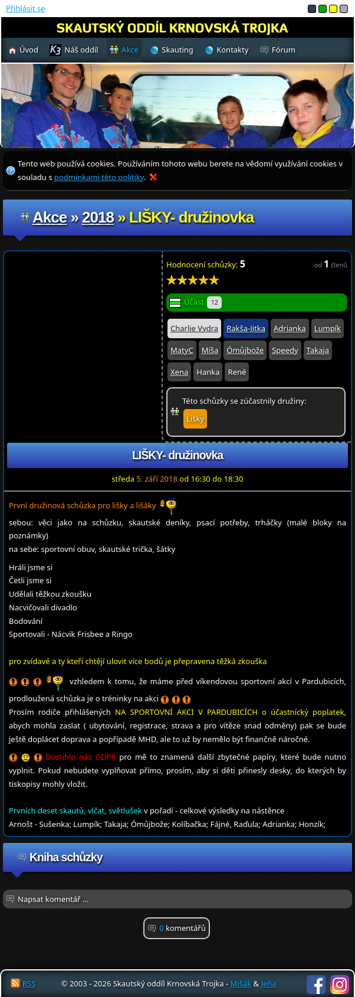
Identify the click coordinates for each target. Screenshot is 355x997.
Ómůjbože (245, 350)
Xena (179, 372)
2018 (98, 217)
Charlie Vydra (194, 328)
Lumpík (327, 328)
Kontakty (232, 49)
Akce (49, 217)
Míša (210, 350)
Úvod (28, 49)
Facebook (316, 984)
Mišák (241, 983)
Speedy (285, 350)
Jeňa (268, 983)
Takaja (318, 350)
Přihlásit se (25, 8)
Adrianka (290, 328)
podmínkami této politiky (99, 177)
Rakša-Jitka (245, 328)
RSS (28, 983)
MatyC (181, 350)
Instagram (339, 984)
